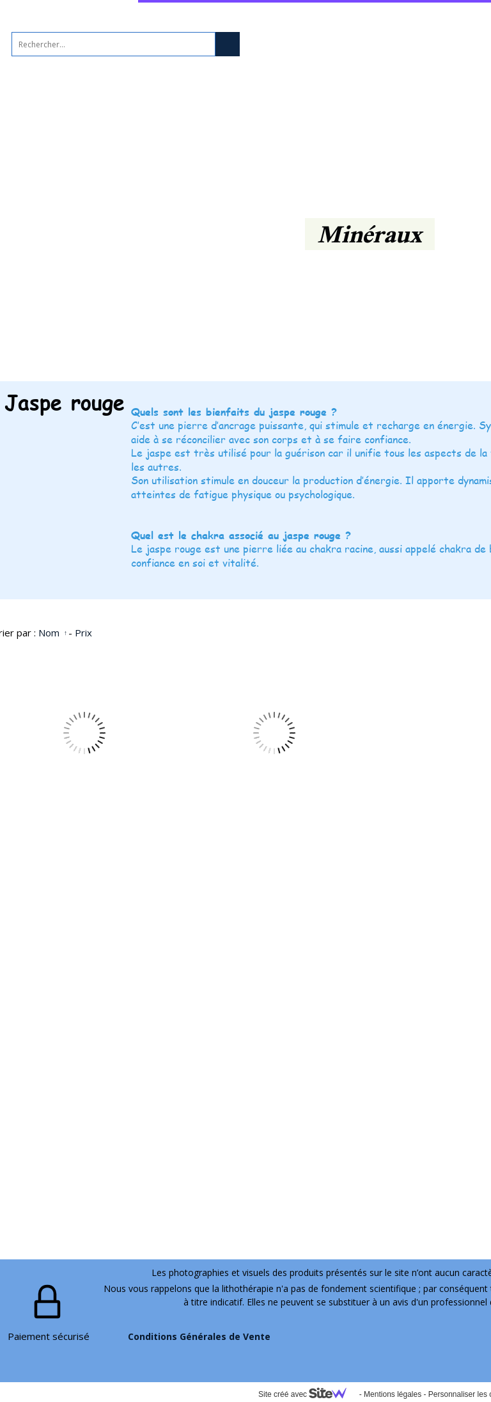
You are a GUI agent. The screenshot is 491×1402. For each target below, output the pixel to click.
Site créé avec (307, 1394)
